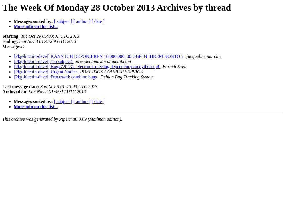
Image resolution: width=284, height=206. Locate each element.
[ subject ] (63, 21)
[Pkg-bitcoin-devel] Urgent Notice (46, 71)
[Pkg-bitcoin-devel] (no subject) (43, 61)
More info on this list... (36, 26)
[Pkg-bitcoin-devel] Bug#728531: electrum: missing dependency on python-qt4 (87, 66)
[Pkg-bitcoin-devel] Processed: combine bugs (56, 76)
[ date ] (97, 21)
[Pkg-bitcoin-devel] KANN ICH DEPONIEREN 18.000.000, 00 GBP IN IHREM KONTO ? (99, 56)
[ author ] (82, 21)
